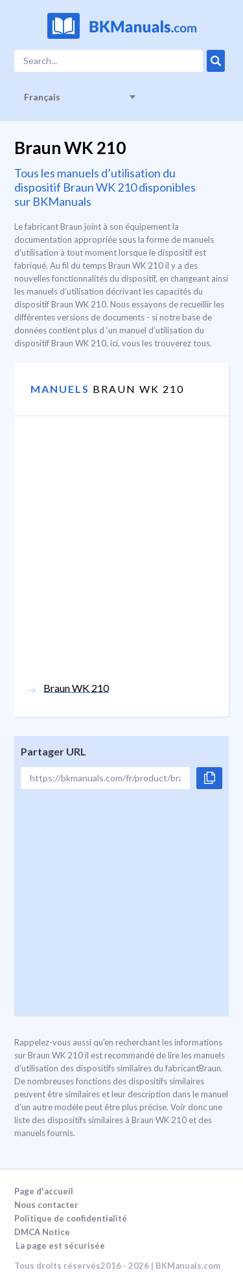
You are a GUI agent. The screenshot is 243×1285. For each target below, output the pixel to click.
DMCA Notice (42, 1232)
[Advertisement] (121, 560)
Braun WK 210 (76, 688)
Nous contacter (46, 1205)
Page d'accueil (43, 1191)
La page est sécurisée (60, 1245)
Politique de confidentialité (70, 1218)
